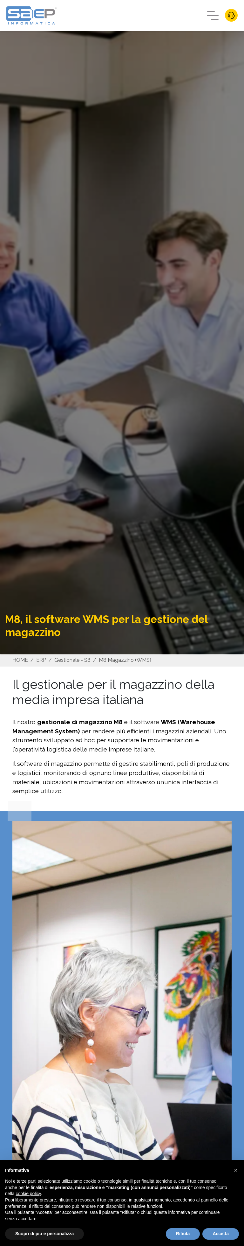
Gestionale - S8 (72, 660)
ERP (41, 660)
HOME (20, 660)
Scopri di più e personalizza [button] (44, 1233)
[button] (236, 1170)
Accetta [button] (221, 1233)
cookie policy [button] (28, 1193)
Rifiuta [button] (183, 1233)
